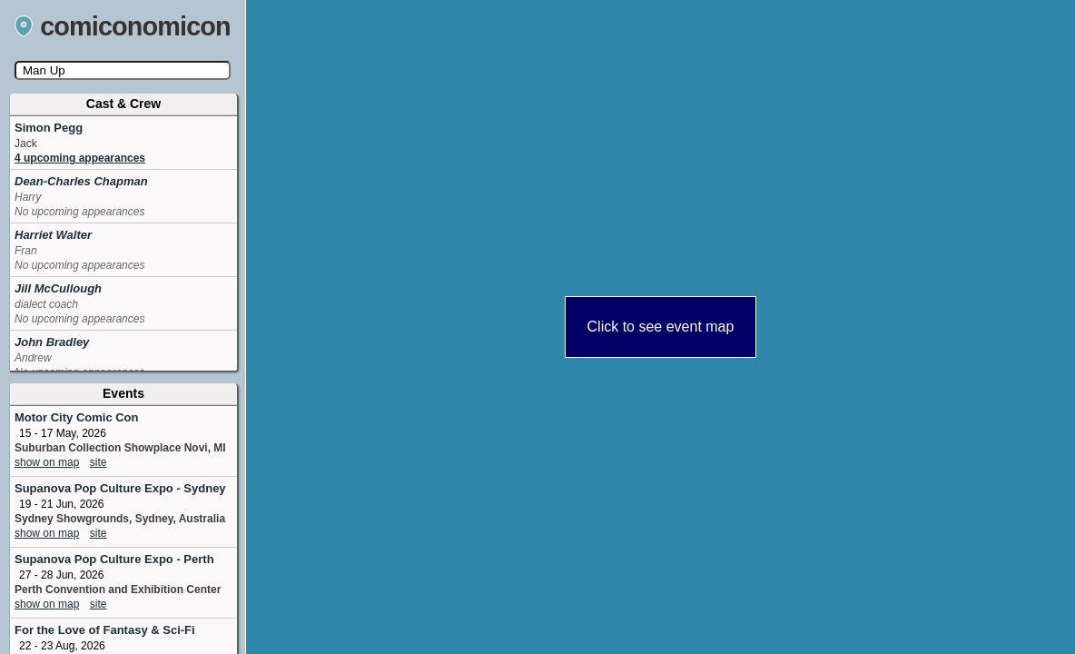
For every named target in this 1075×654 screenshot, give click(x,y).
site (98, 462)
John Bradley (52, 342)
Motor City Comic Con (77, 417)
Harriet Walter (53, 235)
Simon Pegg (49, 127)
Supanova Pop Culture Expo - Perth (114, 559)
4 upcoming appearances (80, 158)
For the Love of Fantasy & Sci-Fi (105, 630)
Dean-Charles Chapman (81, 181)
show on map (47, 462)
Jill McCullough (58, 288)
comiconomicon (123, 26)
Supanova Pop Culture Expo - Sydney (120, 488)
